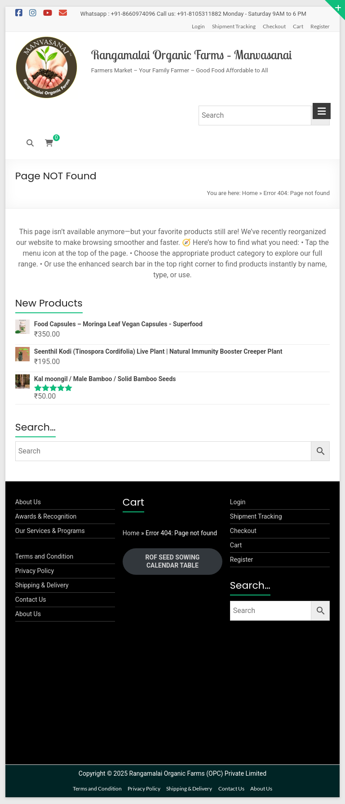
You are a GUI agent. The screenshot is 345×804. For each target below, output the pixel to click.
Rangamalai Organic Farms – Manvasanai (191, 54)
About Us (28, 502)
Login (198, 26)
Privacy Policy (34, 570)
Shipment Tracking (234, 26)
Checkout (274, 26)
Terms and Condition (44, 556)
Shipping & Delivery (42, 585)
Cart (298, 26)
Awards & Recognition (46, 516)
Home (250, 193)
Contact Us (30, 599)
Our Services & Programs (50, 530)
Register (320, 26)
